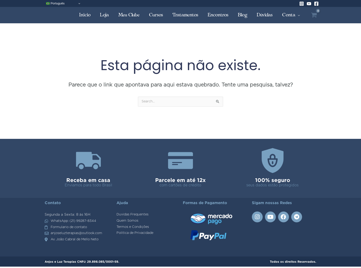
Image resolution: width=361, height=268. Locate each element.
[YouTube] (309, 3)
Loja (104, 15)
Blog (242, 15)
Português (55, 3)
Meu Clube (129, 15)
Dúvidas (265, 15)
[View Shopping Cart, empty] (314, 15)
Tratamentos (185, 15)
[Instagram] (301, 3)
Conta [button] (289, 15)
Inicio (85, 15)
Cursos (156, 15)
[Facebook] (316, 3)
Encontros (218, 15)
